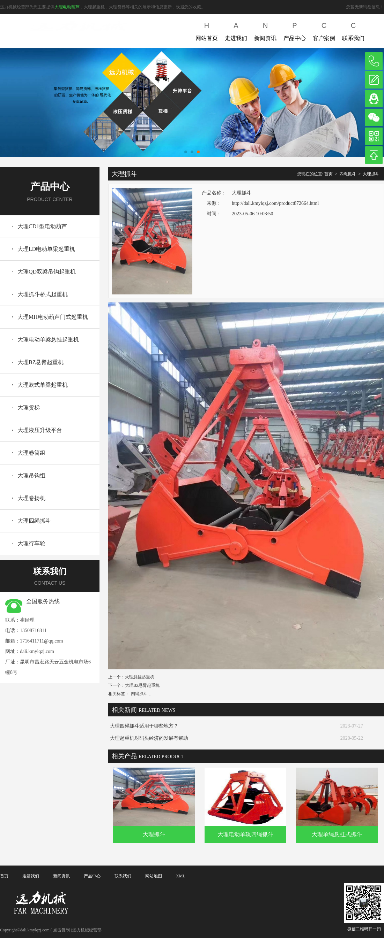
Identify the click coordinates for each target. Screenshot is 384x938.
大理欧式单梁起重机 (42, 385)
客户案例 (324, 30)
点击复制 (61, 930)
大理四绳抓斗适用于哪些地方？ (144, 726)
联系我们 (353, 30)
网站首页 (206, 30)
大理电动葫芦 (67, 7)
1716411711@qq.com (41, 641)
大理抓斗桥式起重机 (42, 294)
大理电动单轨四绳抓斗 (245, 834)
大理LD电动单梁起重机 (46, 249)
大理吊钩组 (31, 475)
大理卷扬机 (31, 498)
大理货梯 (28, 407)
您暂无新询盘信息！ (365, 7)
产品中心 (294, 30)
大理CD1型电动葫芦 (42, 226)
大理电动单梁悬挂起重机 (48, 340)
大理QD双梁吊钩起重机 (46, 272)
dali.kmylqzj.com (37, 651)
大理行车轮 (31, 543)
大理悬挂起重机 (139, 677)
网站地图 (153, 876)
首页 (328, 173)
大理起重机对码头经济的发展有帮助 (149, 738)
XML (180, 876)
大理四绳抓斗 (34, 521)
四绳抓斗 (347, 173)
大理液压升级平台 (39, 430)
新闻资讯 (265, 30)
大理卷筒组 (31, 453)
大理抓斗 (371, 173)
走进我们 (236, 30)
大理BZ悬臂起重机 (40, 362)
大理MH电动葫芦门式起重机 (52, 317)
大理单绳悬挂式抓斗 (337, 834)
